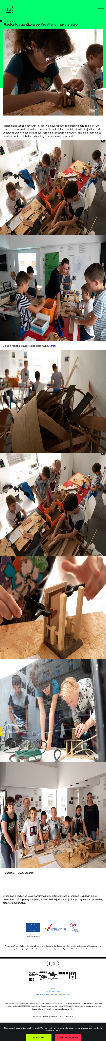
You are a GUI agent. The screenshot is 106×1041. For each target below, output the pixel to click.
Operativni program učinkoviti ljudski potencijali (53, 994)
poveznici (50, 346)
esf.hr (53, 988)
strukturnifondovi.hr (53, 991)
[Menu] (101, 9)
